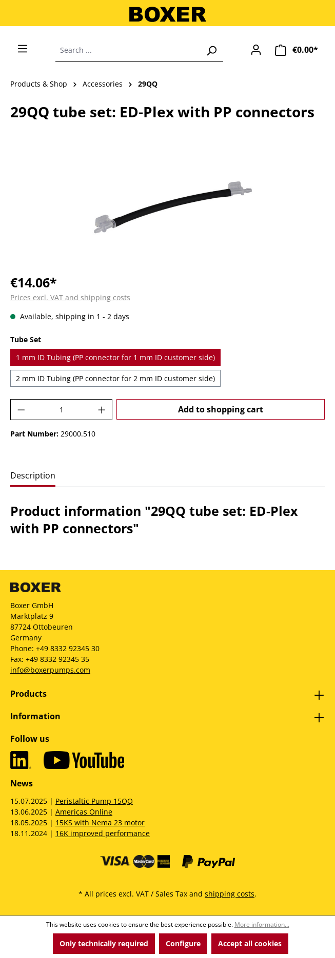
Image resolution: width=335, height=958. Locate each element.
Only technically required (104, 943)
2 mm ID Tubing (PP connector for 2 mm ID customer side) (115, 378)
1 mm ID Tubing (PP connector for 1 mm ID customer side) (115, 357)
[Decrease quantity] (21, 409)
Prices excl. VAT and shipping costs (70, 297)
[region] (167, 207)
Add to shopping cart (220, 409)
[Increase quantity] (102, 409)
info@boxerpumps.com (50, 670)
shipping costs (229, 894)
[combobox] (127, 50)
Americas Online (83, 812)
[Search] (211, 50)
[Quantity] (61, 409)
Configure (183, 943)
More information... (261, 924)
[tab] (32, 476)
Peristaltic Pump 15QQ (94, 801)
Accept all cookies (250, 943)
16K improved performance (102, 833)
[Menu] (22, 48)
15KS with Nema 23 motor (100, 822)
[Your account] (256, 49)
